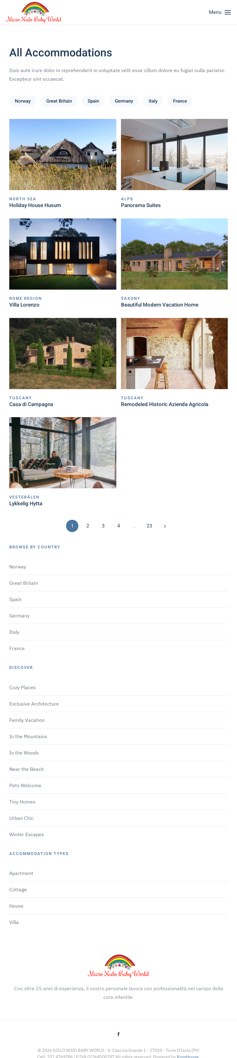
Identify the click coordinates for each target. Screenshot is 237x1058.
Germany (124, 101)
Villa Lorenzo (24, 305)
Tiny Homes (22, 802)
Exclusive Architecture (34, 704)
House (16, 906)
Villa (14, 922)
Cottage (18, 889)
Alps (127, 199)
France (180, 101)
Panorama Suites (141, 205)
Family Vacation (27, 720)
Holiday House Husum (35, 205)
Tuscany (20, 398)
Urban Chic (21, 818)
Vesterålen (24, 497)
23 (149, 526)
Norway (23, 101)
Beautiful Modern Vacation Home (159, 305)
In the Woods (24, 753)
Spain (93, 101)
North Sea (22, 199)
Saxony (130, 298)
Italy (153, 101)
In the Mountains (28, 736)
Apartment (21, 873)
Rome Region (25, 298)
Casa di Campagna (31, 404)
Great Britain (59, 101)
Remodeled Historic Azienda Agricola (164, 404)
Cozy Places (22, 687)
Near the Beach (26, 769)
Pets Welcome (25, 785)
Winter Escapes (26, 834)
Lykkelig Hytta (25, 503)
